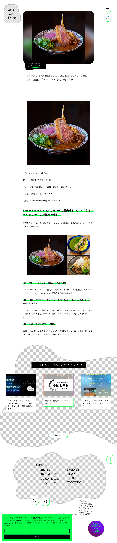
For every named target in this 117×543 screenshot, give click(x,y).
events (77, 470)
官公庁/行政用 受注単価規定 (79, 520)
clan (74, 476)
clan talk (46, 482)
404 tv (40, 470)
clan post (46, 488)
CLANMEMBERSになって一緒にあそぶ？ (96, 529)
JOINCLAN (107, 18)
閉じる (37, 536)
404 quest (45, 476)
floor (76, 481)
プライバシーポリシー (37, 531)
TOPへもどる (58, 435)
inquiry (78, 487)
